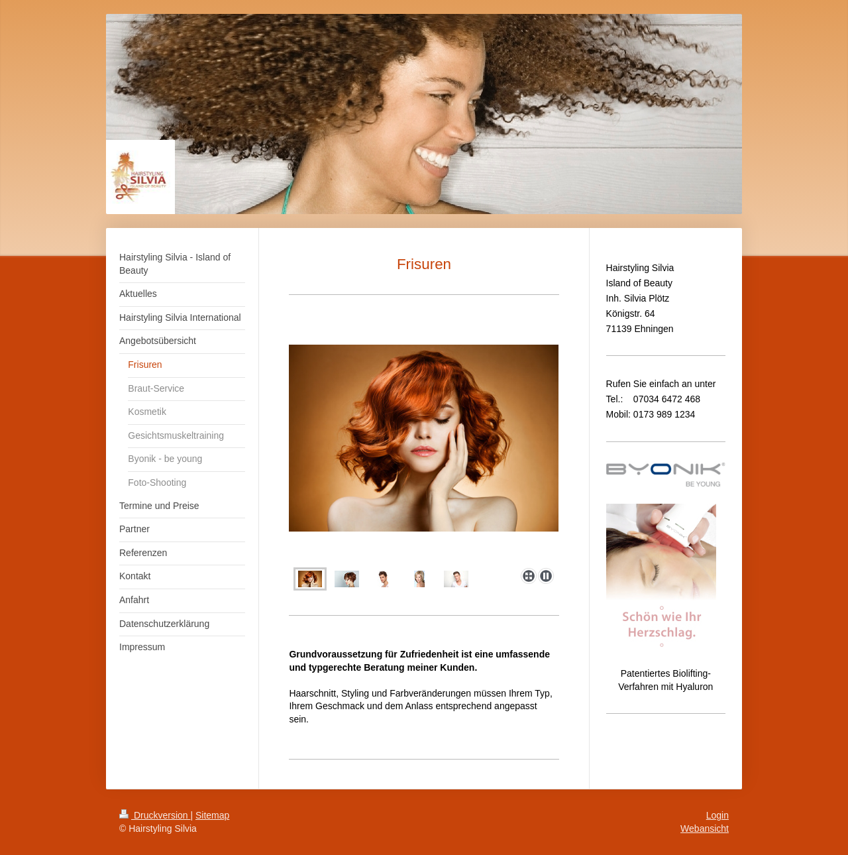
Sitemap (212, 815)
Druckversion (154, 815)
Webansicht (704, 828)
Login (717, 815)
